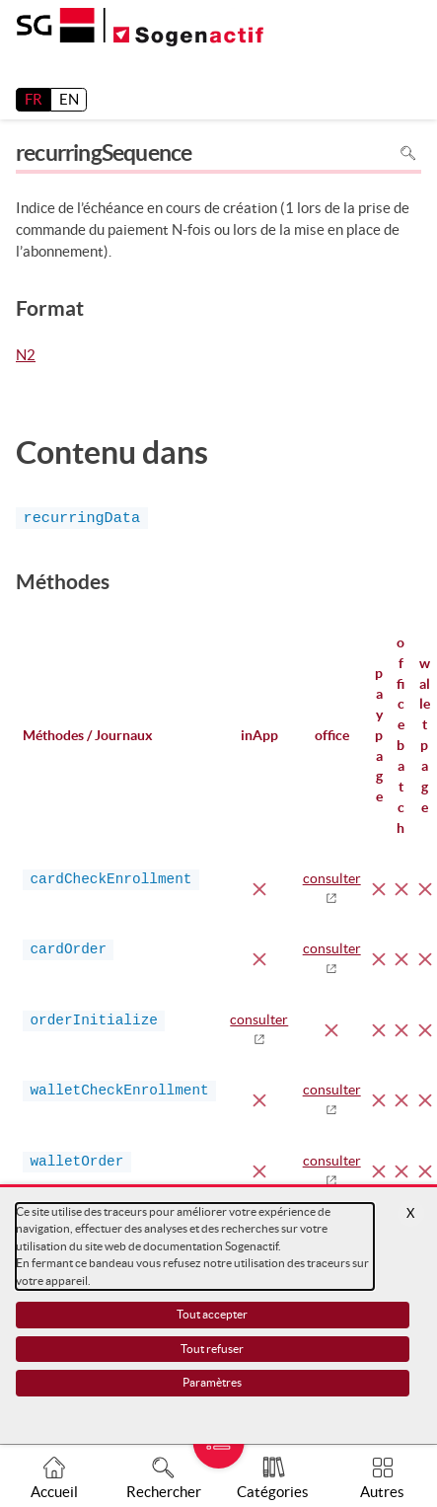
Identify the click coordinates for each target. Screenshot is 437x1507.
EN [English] (69, 99)
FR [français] (33, 99)
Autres (382, 1491)
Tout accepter (212, 1314)
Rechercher (163, 1491)
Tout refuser (212, 1348)
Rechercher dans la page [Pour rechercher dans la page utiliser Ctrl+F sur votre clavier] (408, 153)
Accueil (54, 1491)
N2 (26, 356)
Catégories (273, 1491)
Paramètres (212, 1382)
